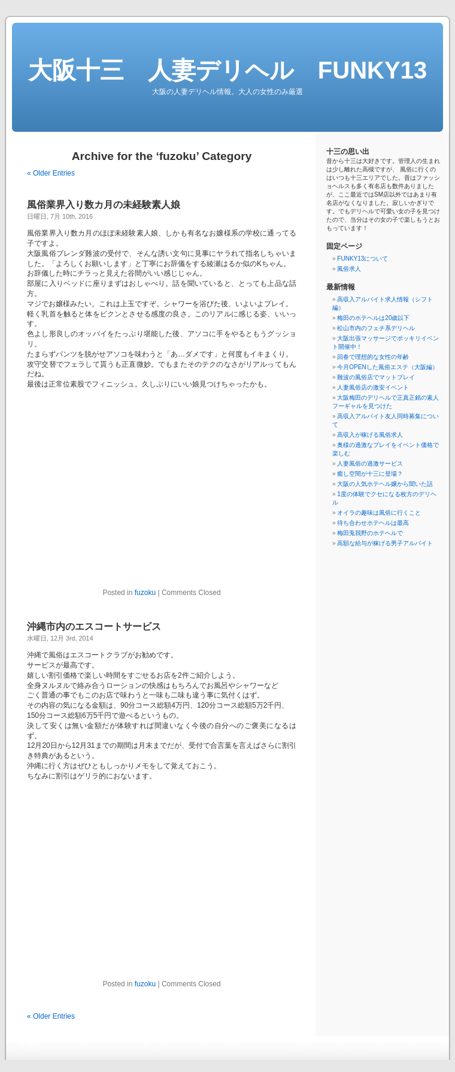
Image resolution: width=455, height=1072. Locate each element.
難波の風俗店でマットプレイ (376, 377)
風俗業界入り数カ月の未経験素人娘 (103, 205)
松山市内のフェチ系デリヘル (376, 328)
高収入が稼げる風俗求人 (370, 434)
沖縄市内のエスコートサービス (94, 626)
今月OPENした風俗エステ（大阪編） (387, 367)
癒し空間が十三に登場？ (370, 473)
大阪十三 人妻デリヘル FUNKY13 (227, 70)
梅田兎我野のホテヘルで (370, 533)
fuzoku (145, 592)
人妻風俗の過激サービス (370, 463)
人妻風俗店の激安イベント (373, 387)
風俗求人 (349, 268)
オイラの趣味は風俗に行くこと (379, 512)
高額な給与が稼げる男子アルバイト (385, 543)
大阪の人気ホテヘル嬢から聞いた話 (385, 484)
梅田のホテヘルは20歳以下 (373, 318)
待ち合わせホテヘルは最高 (373, 523)
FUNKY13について (362, 258)
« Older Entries (51, 173)
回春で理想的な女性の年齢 (373, 357)
